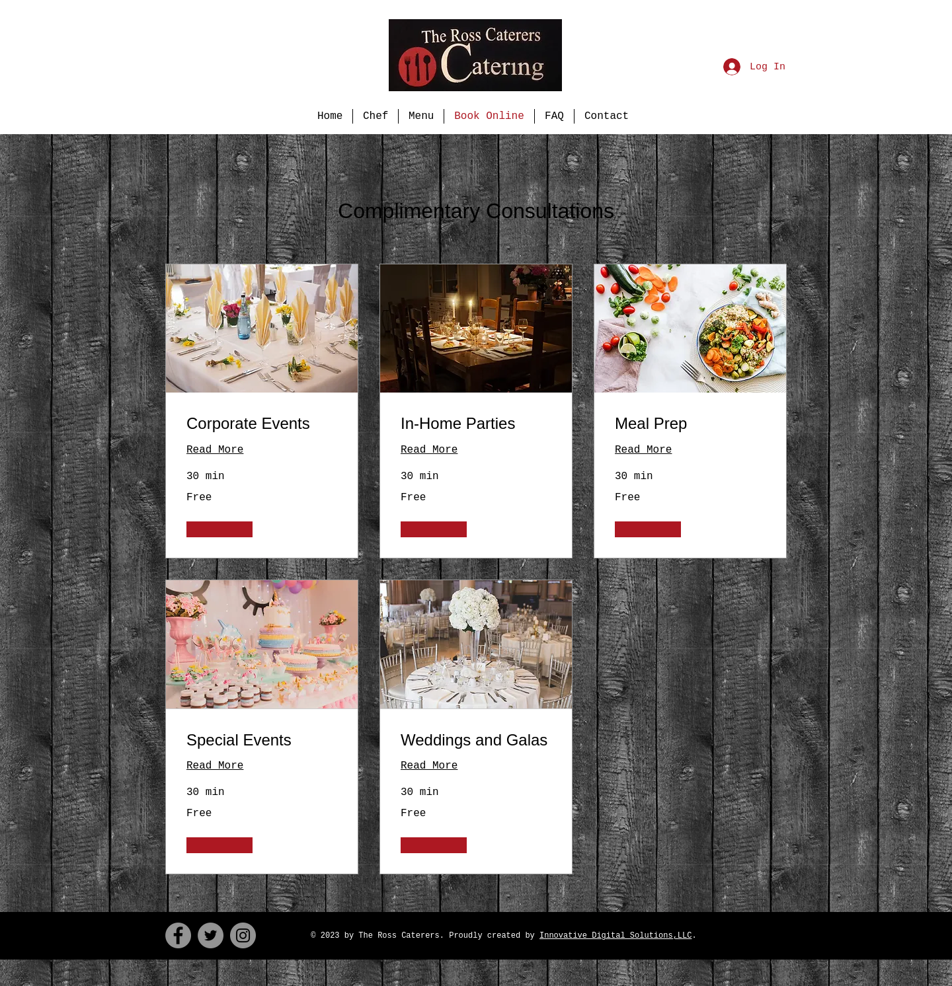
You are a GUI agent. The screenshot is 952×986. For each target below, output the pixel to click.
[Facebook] (178, 935)
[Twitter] (210, 935)
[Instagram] (243, 935)
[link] (261, 423)
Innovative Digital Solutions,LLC (615, 935)
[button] (219, 529)
